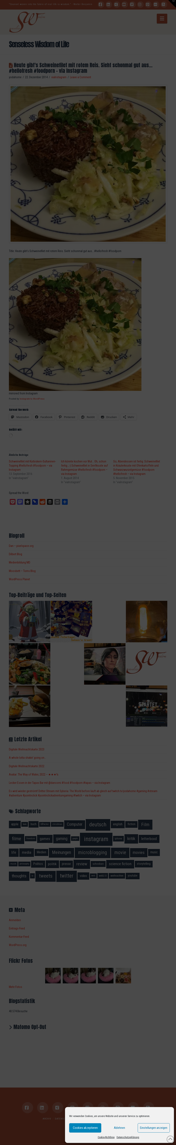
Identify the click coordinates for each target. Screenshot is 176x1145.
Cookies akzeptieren (85, 1128)
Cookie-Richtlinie (106, 1137)
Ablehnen (119, 1128)
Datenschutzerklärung (128, 1137)
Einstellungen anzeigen (153, 1128)
